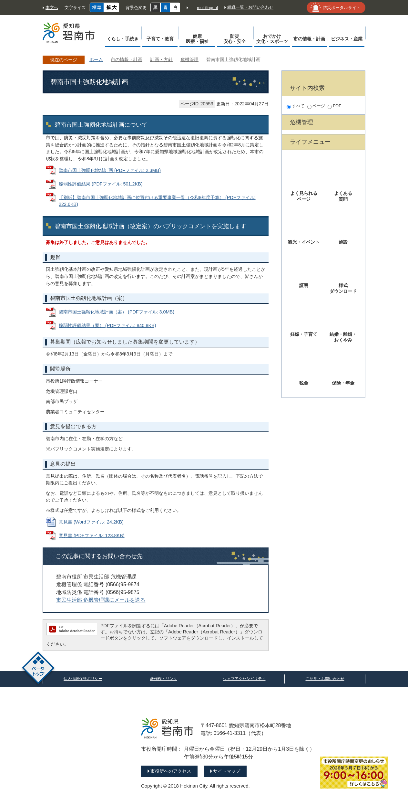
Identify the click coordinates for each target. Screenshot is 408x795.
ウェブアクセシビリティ (244, 678)
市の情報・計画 (126, 59)
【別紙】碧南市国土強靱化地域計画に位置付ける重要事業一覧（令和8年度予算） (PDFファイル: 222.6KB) (157, 201)
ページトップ (38, 669)
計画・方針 (161, 59)
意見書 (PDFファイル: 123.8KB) (92, 535)
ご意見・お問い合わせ (325, 678)
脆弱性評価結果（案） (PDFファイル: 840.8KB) (107, 325)
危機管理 (189, 59)
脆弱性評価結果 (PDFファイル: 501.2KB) (101, 183)
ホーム (96, 59)
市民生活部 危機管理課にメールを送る (100, 600)
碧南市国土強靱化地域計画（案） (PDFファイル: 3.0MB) (116, 311)
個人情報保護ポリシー (83, 678)
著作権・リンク (163, 678)
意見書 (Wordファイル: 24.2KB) (91, 522)
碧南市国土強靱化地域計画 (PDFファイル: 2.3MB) (110, 170)
